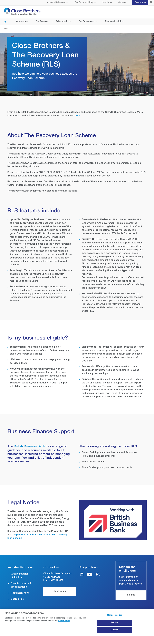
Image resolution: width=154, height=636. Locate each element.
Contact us (140, 3)
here (77, 116)
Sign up (131, 595)
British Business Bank (30, 446)
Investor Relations (56, 3)
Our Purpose (42, 22)
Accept (114, 631)
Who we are (22, 22)
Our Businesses (86, 22)
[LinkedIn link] (81, 575)
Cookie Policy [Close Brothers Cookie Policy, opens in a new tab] (64, 622)
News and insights (114, 22)
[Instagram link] (98, 575)
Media (106, 3)
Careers (122, 3)
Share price (17, 599)
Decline (114, 624)
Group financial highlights (19, 576)
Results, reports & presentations (21, 585)
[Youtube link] (89, 575)
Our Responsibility (84, 3)
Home (4, 21)
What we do (62, 22)
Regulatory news (20, 593)
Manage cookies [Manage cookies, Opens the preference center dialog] (114, 616)
